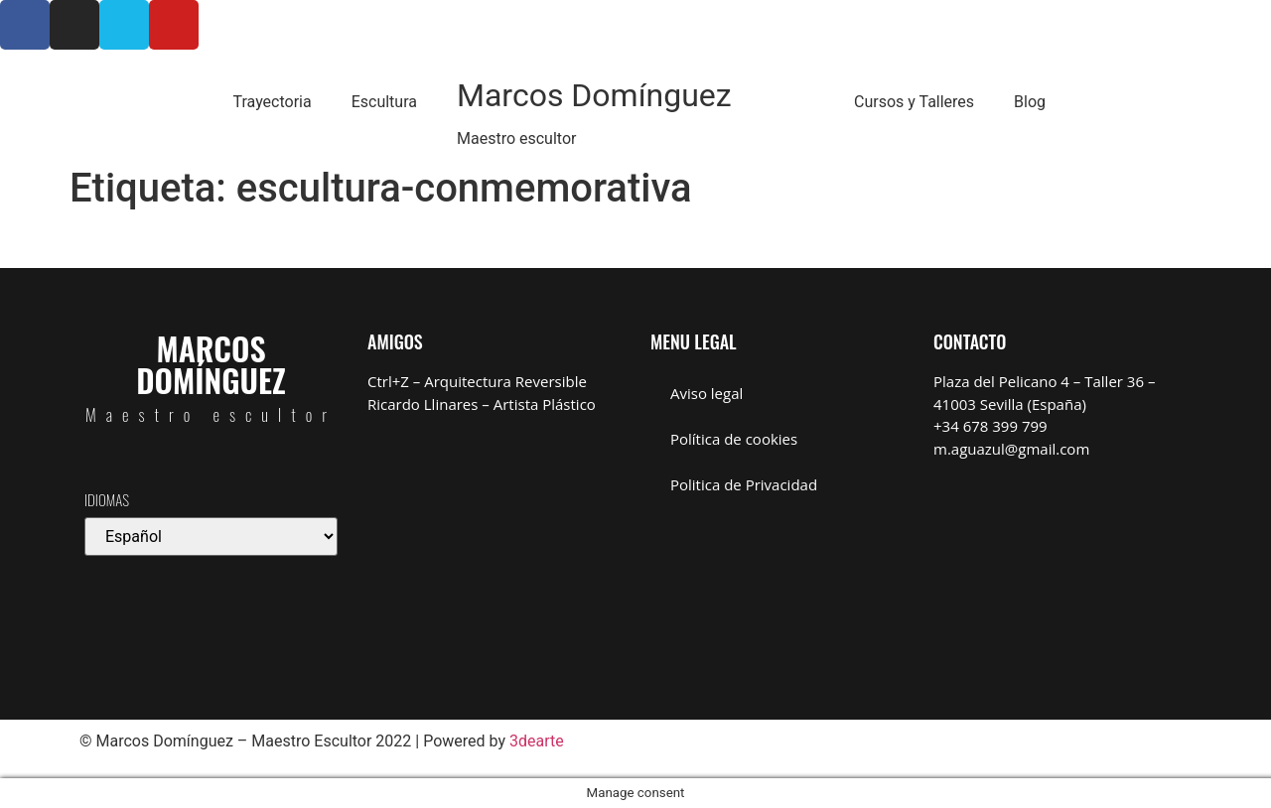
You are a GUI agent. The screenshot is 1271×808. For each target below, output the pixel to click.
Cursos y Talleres (914, 101)
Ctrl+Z (388, 381)
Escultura (384, 101)
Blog (1030, 101)
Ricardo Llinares (422, 404)
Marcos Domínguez (594, 95)
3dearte (536, 741)
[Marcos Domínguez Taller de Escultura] (1060, 570)
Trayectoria (271, 101)
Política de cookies (733, 439)
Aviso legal (706, 393)
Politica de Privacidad (743, 484)
